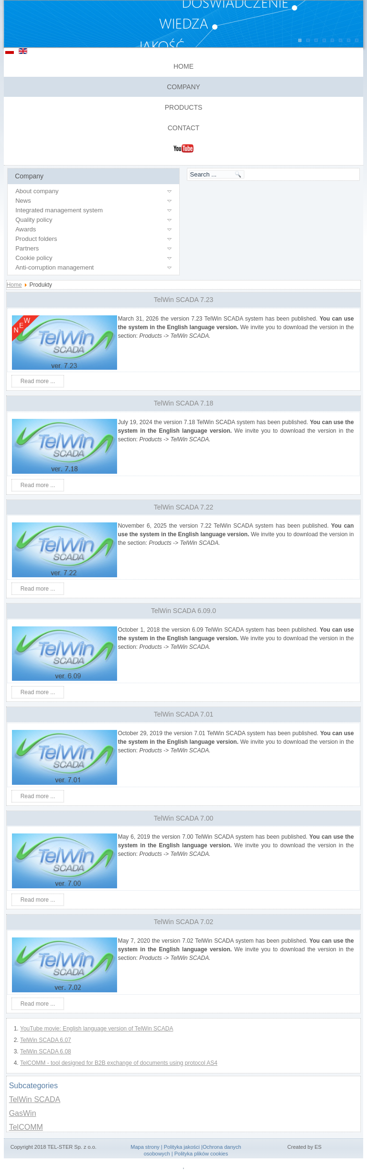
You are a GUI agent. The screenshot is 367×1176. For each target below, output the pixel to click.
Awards (25, 229)
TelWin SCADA (35, 1099)
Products (184, 107)
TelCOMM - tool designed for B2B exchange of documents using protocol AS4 (118, 1063)
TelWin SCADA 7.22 (184, 507)
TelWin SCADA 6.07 (45, 1040)
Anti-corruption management (54, 267)
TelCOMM (26, 1127)
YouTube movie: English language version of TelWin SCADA (96, 1028)
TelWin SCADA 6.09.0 (183, 610)
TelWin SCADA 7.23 (184, 299)
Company (183, 87)
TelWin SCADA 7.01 (184, 714)
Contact (184, 128)
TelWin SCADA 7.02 (184, 922)
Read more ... (38, 381)
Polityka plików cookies (201, 1153)
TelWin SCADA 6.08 (45, 1051)
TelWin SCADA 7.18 (184, 403)
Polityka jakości (182, 1147)
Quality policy (33, 219)
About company (36, 191)
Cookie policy (33, 257)
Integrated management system (59, 210)
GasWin (22, 1113)
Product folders (36, 238)
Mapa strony (145, 1147)
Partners (27, 248)
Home (183, 66)
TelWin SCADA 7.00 (184, 818)
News (23, 200)
